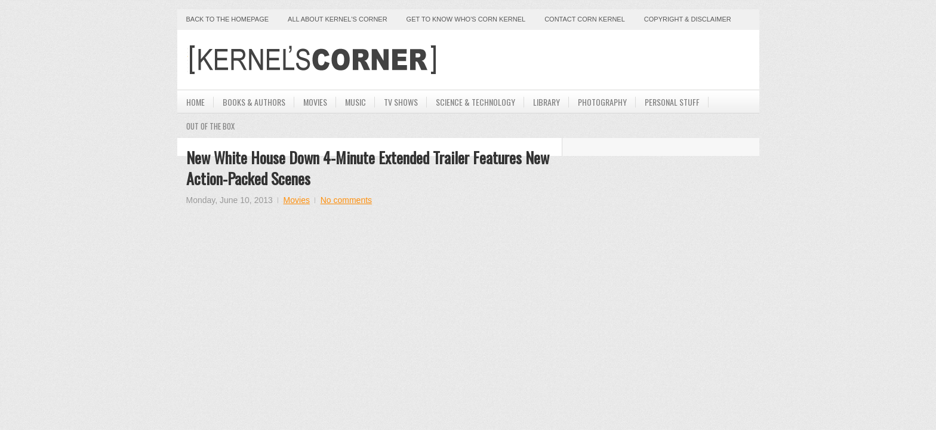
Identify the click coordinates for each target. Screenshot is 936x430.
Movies (315, 102)
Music (355, 102)
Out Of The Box (210, 126)
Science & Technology (475, 102)
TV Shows (401, 102)
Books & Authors (254, 102)
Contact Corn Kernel (584, 19)
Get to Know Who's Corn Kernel (466, 19)
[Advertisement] (610, 60)
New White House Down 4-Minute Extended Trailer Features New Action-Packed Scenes (367, 168)
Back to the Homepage (227, 19)
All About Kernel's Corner (337, 19)
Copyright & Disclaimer (687, 19)
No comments (346, 200)
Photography (602, 102)
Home (195, 102)
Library (546, 102)
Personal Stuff (672, 102)
